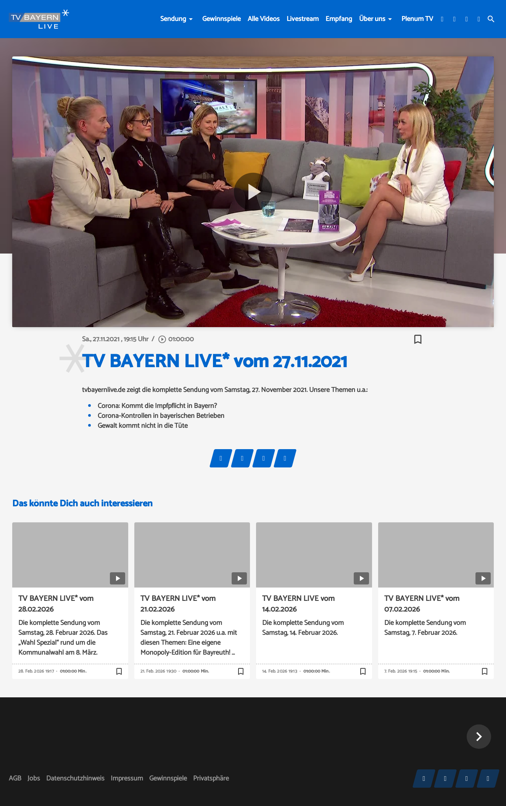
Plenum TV (417, 19)
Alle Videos (264, 19)
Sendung (173, 19)
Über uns (372, 19)
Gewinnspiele (221, 19)
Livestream (303, 19)
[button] (479, 736)
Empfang (339, 19)
